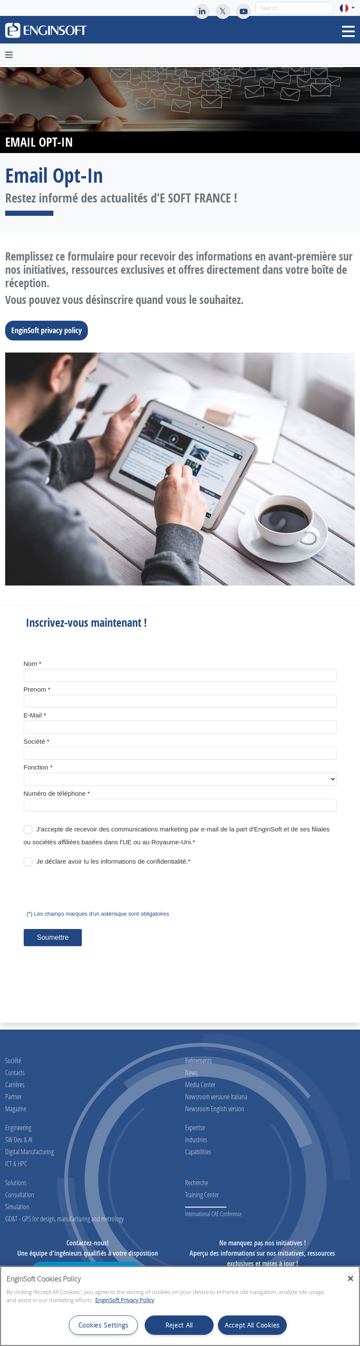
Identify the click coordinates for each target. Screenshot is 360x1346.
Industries (196, 1139)
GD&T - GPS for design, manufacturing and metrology (64, 1218)
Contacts (15, 1072)
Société (13, 1060)
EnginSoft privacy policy (49, 330)
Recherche (196, 1182)
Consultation (19, 1194)
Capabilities (198, 1151)
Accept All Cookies (252, 1325)
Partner (13, 1096)
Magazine (15, 1108)
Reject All (179, 1325)
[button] (347, 7)
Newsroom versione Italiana (216, 1096)
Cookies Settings (103, 1325)
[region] (180, 1306)
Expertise (195, 1127)
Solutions (15, 1182)
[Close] (350, 1278)
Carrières (15, 1084)
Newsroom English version (214, 1108)
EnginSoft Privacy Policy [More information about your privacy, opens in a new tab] (124, 1300)
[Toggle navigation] (348, 31)
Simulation (17, 1206)
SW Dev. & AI (18, 1139)
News (191, 1072)
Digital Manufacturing (29, 1151)
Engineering (18, 1127)
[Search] (294, 8)
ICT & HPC (16, 1163)
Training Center (202, 1194)
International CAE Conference (213, 1214)
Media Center (200, 1084)
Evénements (198, 1060)
